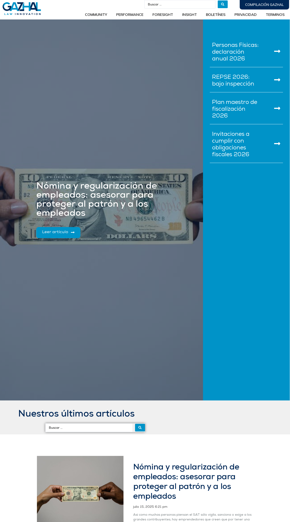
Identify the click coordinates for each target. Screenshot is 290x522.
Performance (129, 14)
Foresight (162, 14)
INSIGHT (189, 14)
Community (96, 14)
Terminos (275, 14)
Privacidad (245, 14)
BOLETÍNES (215, 14)
